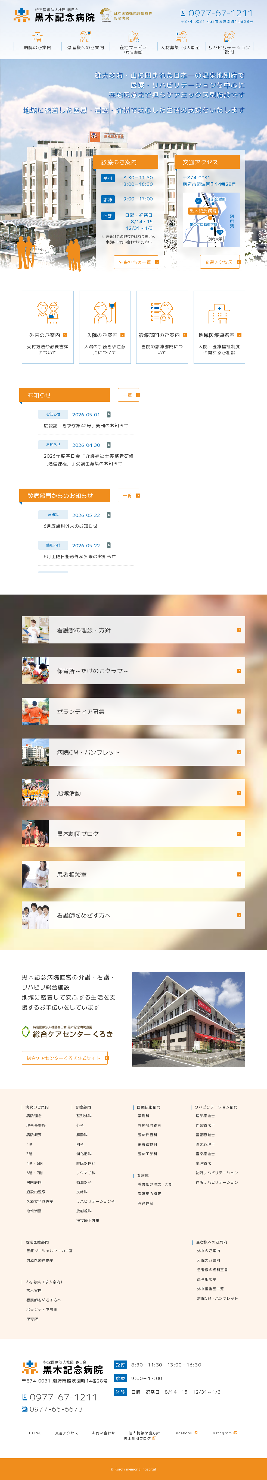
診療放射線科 (149, 1125)
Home (35, 1433)
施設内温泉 (36, 1192)
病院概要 (34, 1135)
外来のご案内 (209, 1251)
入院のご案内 (209, 1260)
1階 (29, 1144)
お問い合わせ (103, 1433)
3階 (29, 1154)
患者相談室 (207, 1279)
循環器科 (84, 1182)
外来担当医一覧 (210, 1289)
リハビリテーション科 (95, 1201)
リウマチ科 (86, 1173)
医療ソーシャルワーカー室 (49, 1251)
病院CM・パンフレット (217, 1298)
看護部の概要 (149, 1194)
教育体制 (145, 1203)
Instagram (222, 1433)
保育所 (32, 1319)
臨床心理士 (205, 1144)
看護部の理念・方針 (155, 1184)
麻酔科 (82, 1135)
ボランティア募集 (41, 1310)
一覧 (127, 395)
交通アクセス (67, 1433)
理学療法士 (205, 1116)
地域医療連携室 (40, 1260)
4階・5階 (34, 1163)
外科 (80, 1125)
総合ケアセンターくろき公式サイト (64, 1058)
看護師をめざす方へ (43, 1300)
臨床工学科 (147, 1154)
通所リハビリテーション (217, 1182)
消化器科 (84, 1154)
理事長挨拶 (36, 1125)
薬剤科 (144, 1116)
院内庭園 (34, 1182)
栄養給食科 (147, 1144)
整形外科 (84, 1116)
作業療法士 (205, 1125)
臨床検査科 (147, 1135)
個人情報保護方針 (144, 1433)
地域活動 (34, 1211)
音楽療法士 (205, 1154)
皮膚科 (82, 1192)
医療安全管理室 (40, 1201)
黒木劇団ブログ (78, 833)
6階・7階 (34, 1173)
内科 (80, 1144)
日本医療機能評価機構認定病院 (133, 16)
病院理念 (34, 1116)
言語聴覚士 (205, 1135)
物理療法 (203, 1163)
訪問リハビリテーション (217, 1173)
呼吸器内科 (86, 1163)
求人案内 (34, 1291)
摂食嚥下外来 (88, 1220)
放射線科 (84, 1211)
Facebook (183, 1433)
